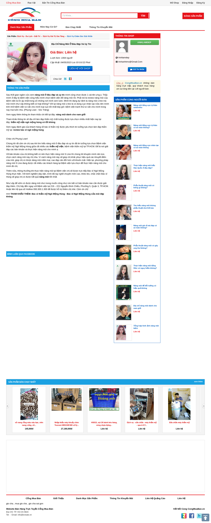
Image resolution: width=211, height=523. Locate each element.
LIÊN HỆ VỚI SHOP (79, 68)
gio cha (9, 503)
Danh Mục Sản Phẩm (21, 27)
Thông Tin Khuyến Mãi (101, 27)
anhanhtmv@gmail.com (130, 61)
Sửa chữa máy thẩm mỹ (179, 422)
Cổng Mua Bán (13, 3)
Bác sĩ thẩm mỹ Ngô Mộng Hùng (48, 194)
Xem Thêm (198, 382)
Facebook (191, 515)
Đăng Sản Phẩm (193, 16)
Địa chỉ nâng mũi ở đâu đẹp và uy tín (71, 44)
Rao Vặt (32, 3)
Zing (70, 78)
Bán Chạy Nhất (73, 27)
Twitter (65, 78)
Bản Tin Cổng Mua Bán (53, 3)
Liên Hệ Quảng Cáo (155, 498)
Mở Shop (174, 3)
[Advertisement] (58, 222)
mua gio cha (21, 503)
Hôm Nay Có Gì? (48, 27)
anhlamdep (123, 57)
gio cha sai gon (36, 503)
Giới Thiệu (58, 498)
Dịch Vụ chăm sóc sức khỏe (79, 36)
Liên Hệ (181, 498)
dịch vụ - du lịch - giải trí (28, 36)
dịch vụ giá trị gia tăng (53, 36)
